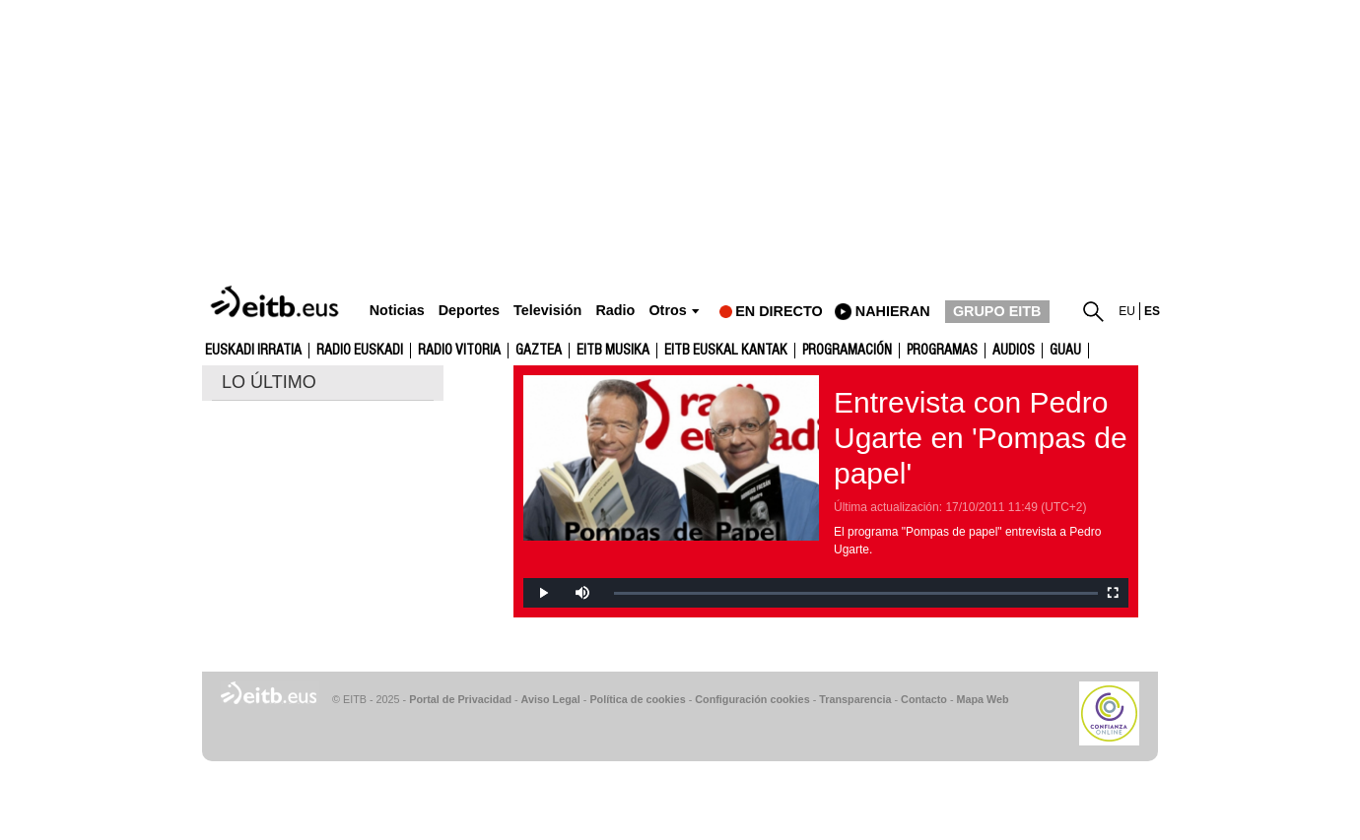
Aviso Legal (550, 699)
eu (1127, 311)
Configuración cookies (752, 699)
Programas (942, 350)
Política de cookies (637, 699)
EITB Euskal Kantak (725, 350)
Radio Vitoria (459, 350)
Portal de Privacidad (460, 699)
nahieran (892, 311)
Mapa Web (982, 699)
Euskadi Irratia (253, 350)
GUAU (1065, 350)
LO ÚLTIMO (269, 382)
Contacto (924, 699)
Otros (667, 310)
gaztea (538, 350)
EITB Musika (613, 350)
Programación (847, 350)
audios (1013, 350)
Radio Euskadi (359, 350)
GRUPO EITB (997, 311)
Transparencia (855, 699)
